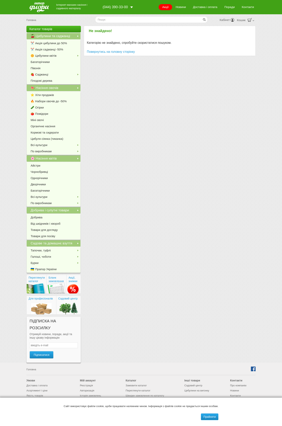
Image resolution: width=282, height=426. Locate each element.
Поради (229, 7)
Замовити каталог (136, 385)
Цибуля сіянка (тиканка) (47, 138)
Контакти (248, 7)
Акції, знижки (73, 279)
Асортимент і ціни (36, 390)
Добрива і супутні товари (55, 210)
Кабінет (227, 20)
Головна (31, 20)
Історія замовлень (90, 395)
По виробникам (55, 152)
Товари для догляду (44, 229)
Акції (165, 7)
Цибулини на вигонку (196, 390)
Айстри (35, 165)
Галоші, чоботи (55, 257)
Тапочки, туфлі (55, 251)
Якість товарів (34, 395)
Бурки (55, 263)
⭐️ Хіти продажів (42, 95)
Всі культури (55, 145)
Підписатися (41, 354)
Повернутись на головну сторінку (111, 51)
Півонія (35, 68)
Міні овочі (37, 120)
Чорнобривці (39, 171)
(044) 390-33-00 (115, 7)
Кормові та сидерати (45, 132)
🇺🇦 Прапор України (44, 269)
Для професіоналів (41, 298)
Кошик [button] (245, 20)
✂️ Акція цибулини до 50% (49, 43)
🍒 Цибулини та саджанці (55, 36)
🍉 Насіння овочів (55, 88)
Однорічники (39, 178)
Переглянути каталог (37, 279)
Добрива (36, 217)
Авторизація (87, 390)
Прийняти (209, 416)
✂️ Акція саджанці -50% (47, 49)
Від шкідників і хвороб (45, 223)
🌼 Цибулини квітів (55, 56)
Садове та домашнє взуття (55, 244)
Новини (181, 7)
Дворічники (38, 184)
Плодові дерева (41, 80)
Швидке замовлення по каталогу (145, 395)
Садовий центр (68, 298)
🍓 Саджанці (55, 75)
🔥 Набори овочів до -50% (49, 101)
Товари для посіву (43, 236)
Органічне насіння (43, 126)
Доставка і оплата (205, 7)
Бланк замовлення (56, 279)
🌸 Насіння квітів (55, 159)
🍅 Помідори (39, 113)
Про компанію (238, 385)
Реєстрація (86, 385)
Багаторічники (40, 62)
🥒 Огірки (37, 107)
